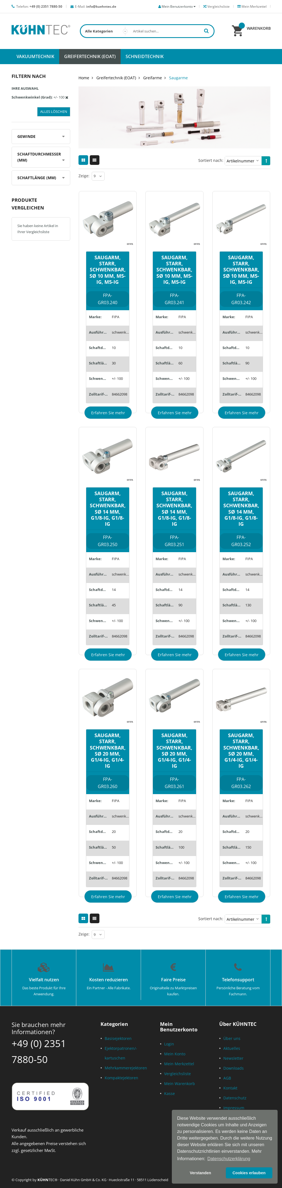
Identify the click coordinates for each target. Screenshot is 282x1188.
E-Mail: (95, 6)
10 (114, 347)
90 (247, 363)
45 (114, 605)
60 (180, 363)
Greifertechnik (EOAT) (116, 77)
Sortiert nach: (210, 160)
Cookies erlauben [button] (248, 1173)
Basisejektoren (118, 1038)
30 (114, 363)
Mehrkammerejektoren (126, 1067)
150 (248, 847)
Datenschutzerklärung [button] (228, 1158)
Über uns (231, 1038)
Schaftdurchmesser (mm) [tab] (39, 157)
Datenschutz (234, 1097)
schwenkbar (120, 332)
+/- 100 (117, 378)
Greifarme (152, 77)
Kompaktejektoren (121, 1077)
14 (114, 589)
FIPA (115, 316)
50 (114, 847)
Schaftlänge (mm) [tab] (36, 177)
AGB (227, 1078)
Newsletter (233, 1058)
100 (181, 847)
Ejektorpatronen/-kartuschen (121, 1053)
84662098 (119, 394)
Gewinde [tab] (26, 136)
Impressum (233, 1107)
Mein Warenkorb (179, 1083)
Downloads (233, 1068)
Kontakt (230, 1088)
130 (248, 605)
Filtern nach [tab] (29, 76)
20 (114, 831)
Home (83, 77)
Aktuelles (231, 1048)
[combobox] (147, 31)
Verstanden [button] (200, 1173)
